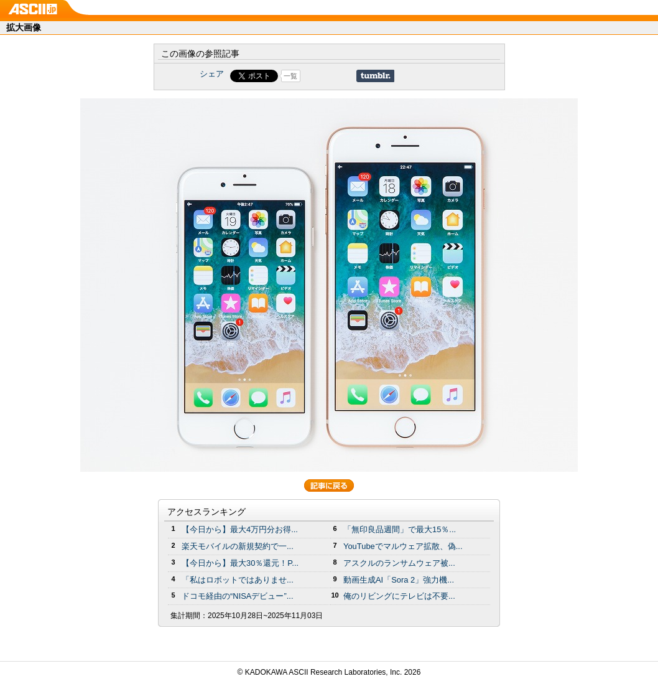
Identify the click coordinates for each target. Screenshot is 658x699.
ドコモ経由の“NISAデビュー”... (238, 596)
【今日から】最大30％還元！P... (240, 563)
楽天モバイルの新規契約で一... (238, 546)
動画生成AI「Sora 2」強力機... (398, 579)
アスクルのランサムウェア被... (399, 563)
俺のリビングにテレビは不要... (399, 596)
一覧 (290, 76)
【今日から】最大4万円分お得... (240, 529)
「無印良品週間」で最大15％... (399, 529)
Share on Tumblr (375, 76)
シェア (212, 73)
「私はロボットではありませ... (238, 579)
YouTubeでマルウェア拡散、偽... (403, 546)
